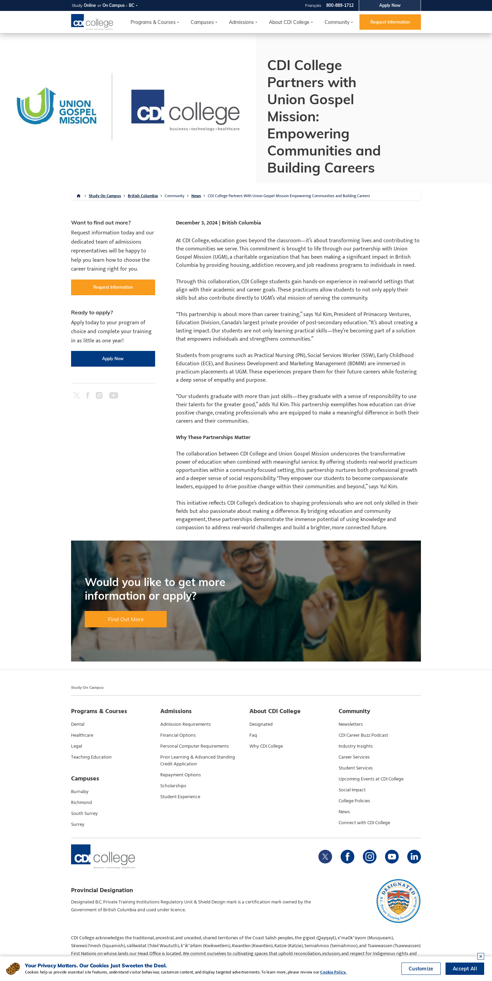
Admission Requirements (185, 724)
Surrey (77, 824)
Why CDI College (266, 746)
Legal (76, 746)
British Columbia (143, 195)
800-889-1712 (340, 5)
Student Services (356, 768)
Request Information (390, 22)
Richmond (81, 802)
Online (90, 5)
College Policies (354, 801)
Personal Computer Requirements (194, 746)
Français (313, 5)
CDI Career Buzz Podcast (363, 735)
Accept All (465, 969)
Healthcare (82, 735)
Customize (421, 969)
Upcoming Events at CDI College (371, 779)
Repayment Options (180, 775)
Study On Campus (105, 195)
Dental (77, 724)
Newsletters (351, 724)
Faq (253, 735)
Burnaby (79, 791)
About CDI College (289, 22)
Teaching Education (91, 757)
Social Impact (352, 790)
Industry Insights (356, 746)
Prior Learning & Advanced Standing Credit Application (197, 760)
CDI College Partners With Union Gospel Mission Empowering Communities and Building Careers (289, 195)
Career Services (354, 757)
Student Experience (180, 796)
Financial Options (178, 735)
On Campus (113, 5)
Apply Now (390, 5)
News (196, 195)
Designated (261, 724)
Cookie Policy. (333, 972)
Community (337, 22)
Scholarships (173, 785)
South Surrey (84, 813)
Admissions (241, 22)
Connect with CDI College (364, 822)
